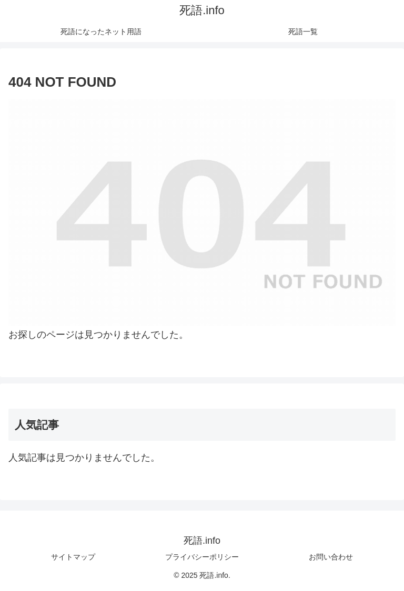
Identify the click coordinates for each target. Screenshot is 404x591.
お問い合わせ (331, 557)
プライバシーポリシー (202, 557)
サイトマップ (73, 557)
